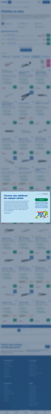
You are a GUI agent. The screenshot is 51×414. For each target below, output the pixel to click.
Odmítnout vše (41, 206)
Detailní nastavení (41, 203)
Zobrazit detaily (7, 212)
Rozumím (41, 199)
